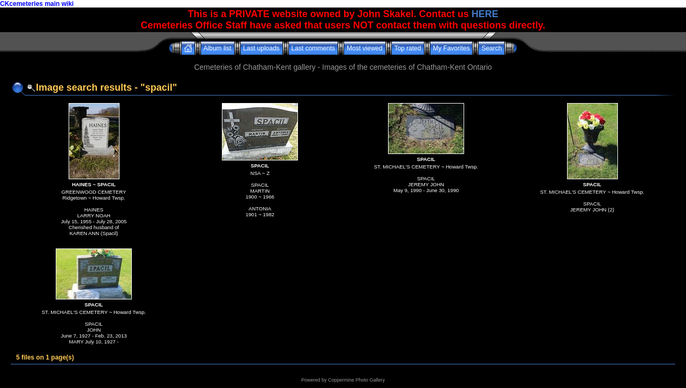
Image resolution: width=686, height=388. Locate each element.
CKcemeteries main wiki (36, 4)
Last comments (313, 48)
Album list (218, 48)
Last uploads (261, 48)
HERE (485, 14)
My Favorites (451, 48)
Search (491, 48)
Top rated (407, 48)
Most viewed (365, 48)
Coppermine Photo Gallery (356, 380)
